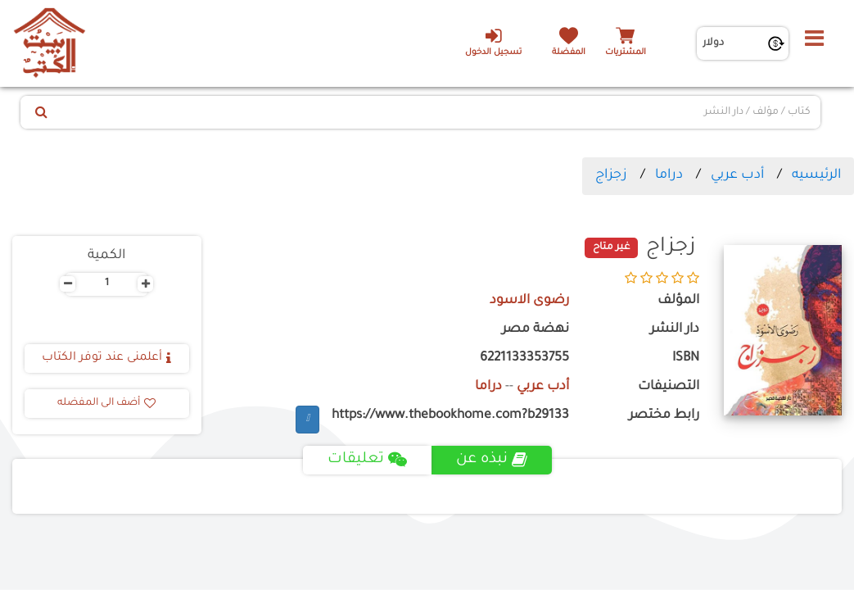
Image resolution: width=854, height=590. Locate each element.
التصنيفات (668, 387)
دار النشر (674, 330)
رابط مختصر (664, 416)
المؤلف (678, 301)
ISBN (685, 358)
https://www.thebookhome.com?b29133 (450, 416)
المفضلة (568, 52)
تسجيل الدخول (493, 41)
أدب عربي (737, 175)
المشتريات (625, 52)
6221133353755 (524, 358)
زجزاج (611, 175)
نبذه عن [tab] (491, 460)
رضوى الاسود (529, 301)
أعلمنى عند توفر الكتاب (106, 358)
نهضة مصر (535, 330)
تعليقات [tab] (367, 460)
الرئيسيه (816, 175)
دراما (669, 175)
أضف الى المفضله (106, 403)
